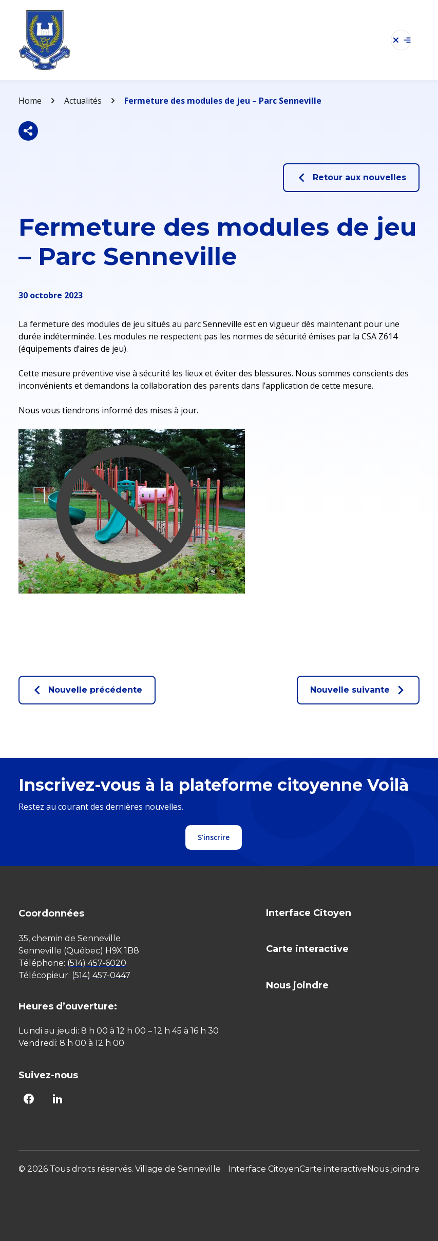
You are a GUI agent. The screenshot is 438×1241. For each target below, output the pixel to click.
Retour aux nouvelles (351, 177)
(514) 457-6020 (96, 963)
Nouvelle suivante (358, 690)
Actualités (83, 101)
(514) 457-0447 (101, 975)
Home (30, 101)
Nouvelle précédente (87, 690)
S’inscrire (214, 837)
